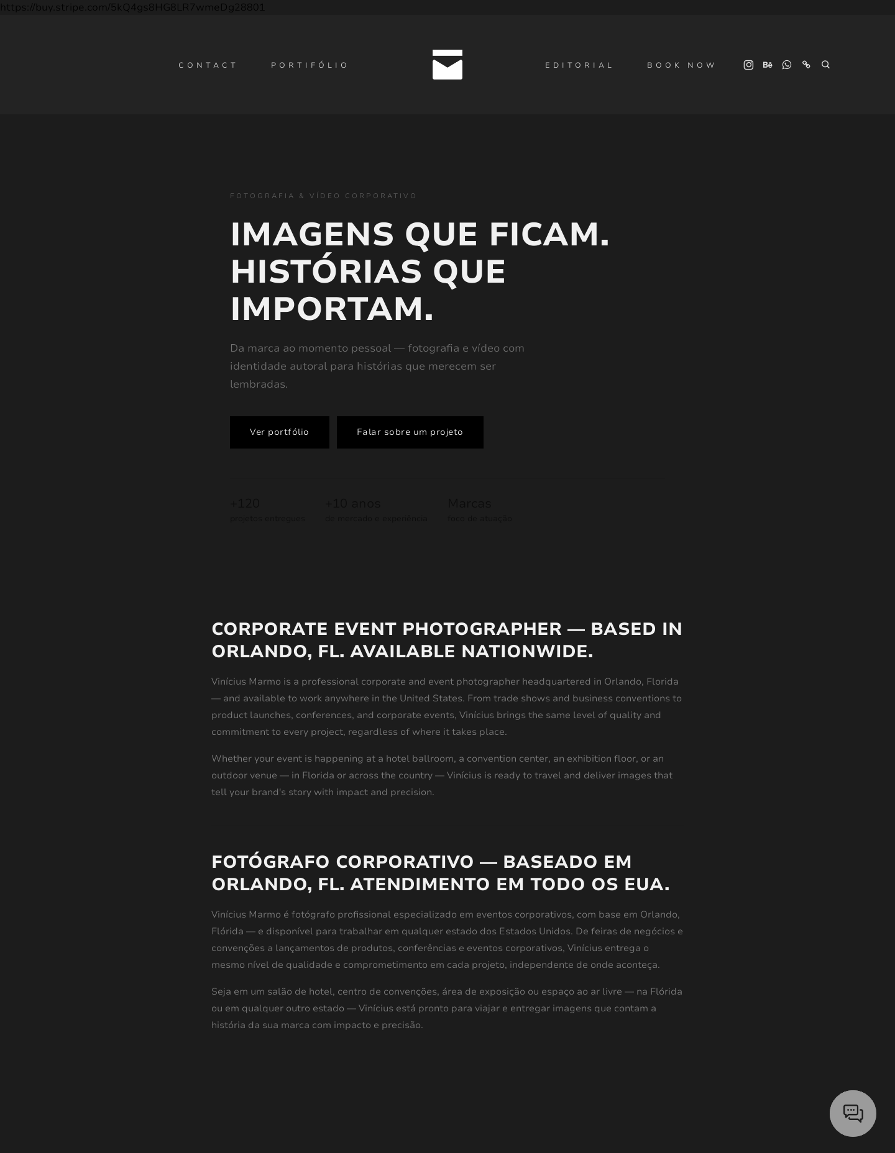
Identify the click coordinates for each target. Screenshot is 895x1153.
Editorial (580, 65)
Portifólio (310, 65)
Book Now (682, 65)
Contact (208, 65)
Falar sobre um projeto (410, 432)
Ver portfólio (280, 432)
